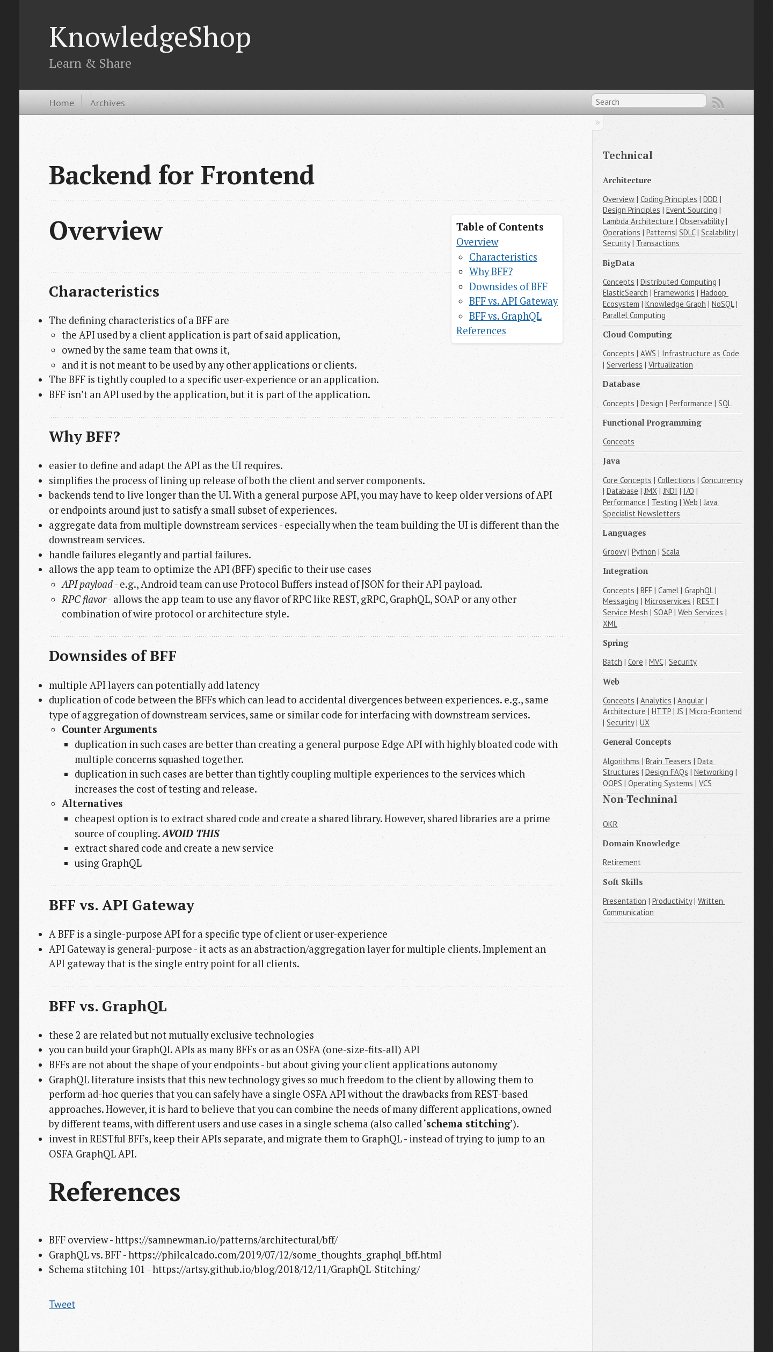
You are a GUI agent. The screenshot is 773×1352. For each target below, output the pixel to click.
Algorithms (621, 761)
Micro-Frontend (715, 711)
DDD (710, 199)
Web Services (700, 612)
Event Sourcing (691, 210)
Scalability (718, 232)
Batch (612, 662)
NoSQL (723, 304)
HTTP (661, 711)
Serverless (625, 364)
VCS (705, 783)
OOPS (612, 783)
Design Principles (631, 210)
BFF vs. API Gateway (513, 300)
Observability (702, 221)
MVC (656, 662)
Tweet (62, 1304)
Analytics (656, 700)
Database (622, 491)
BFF (646, 590)
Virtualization (670, 364)
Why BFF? (491, 271)
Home (61, 102)
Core (635, 662)
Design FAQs (666, 772)
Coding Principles (668, 199)
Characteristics (503, 256)
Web (690, 502)
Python (644, 551)
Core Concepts (627, 480)
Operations (621, 232)
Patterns (660, 232)
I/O (688, 491)
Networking (713, 772)
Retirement (622, 862)
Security (616, 243)
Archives (107, 102)
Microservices (668, 601)
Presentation (624, 901)
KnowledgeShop (150, 36)
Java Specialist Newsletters (661, 508)
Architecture (624, 711)
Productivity (672, 901)
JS (680, 711)
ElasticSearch (625, 292)
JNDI (670, 491)
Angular (690, 700)
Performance (690, 403)
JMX (650, 491)
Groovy (614, 551)
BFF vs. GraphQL (505, 316)
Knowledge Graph (675, 304)
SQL (725, 403)
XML (610, 624)
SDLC (687, 232)
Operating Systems (660, 783)
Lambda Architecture (638, 221)
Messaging (621, 601)
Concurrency (721, 480)
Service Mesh (625, 612)
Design (651, 403)
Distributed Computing (678, 282)
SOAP (663, 612)
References (481, 330)
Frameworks (674, 292)
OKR (610, 824)
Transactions (658, 243)
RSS (718, 103)
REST (705, 601)
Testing (664, 502)
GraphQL (698, 590)
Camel (668, 590)
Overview (477, 241)
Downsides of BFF (508, 286)
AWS (648, 353)
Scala (671, 551)
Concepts (619, 282)
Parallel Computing (634, 315)
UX (645, 722)
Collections (676, 480)
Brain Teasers (668, 761)
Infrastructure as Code (700, 353)
